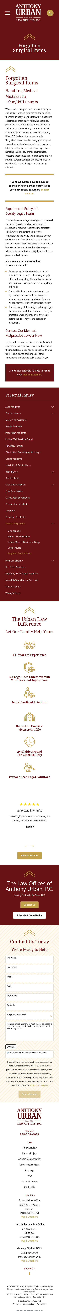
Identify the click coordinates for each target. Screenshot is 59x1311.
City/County (12, 995)
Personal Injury (29, 1153)
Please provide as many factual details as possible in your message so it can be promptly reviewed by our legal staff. (29, 1026)
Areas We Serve (29, 1181)
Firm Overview (30, 1147)
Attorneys (29, 1170)
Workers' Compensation (29, 1159)
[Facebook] (29, 1273)
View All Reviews (29, 855)
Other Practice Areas (29, 1164)
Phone (10, 977)
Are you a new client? (16, 1014)
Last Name (11, 967)
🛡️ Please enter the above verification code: (26, 1053)
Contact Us (29, 904)
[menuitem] (27, 407)
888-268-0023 (29, 1134)
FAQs (29, 1175)
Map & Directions (29, 1216)
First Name (11, 958)
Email (9, 986)
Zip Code (11, 1005)
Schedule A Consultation (29, 915)
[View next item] (32, 846)
